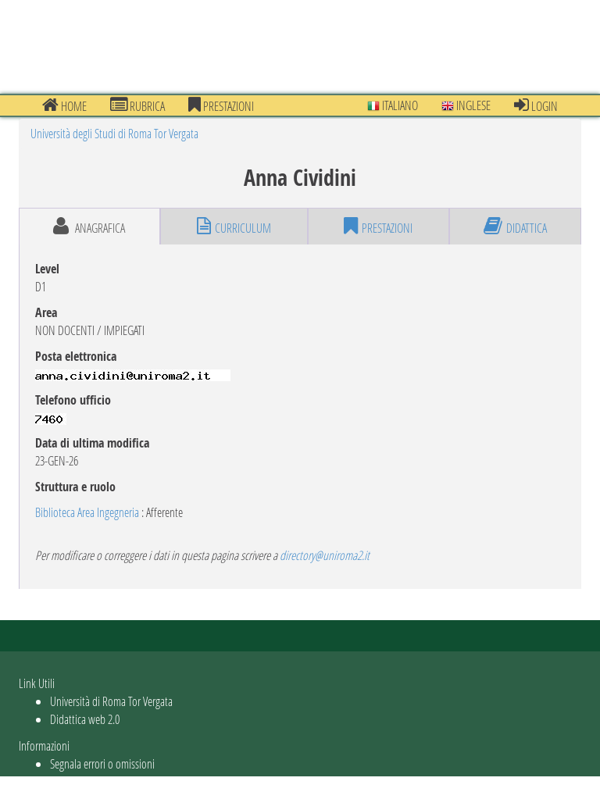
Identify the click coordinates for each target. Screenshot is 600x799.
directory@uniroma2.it (325, 555)
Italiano (392, 105)
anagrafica (89, 226)
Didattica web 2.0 (85, 719)
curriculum (234, 226)
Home (64, 105)
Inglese (466, 105)
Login (536, 105)
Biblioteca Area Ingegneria (87, 512)
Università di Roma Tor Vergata (111, 701)
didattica (515, 226)
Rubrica (137, 105)
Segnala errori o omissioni (102, 763)
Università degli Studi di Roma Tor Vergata (114, 133)
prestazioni (221, 105)
